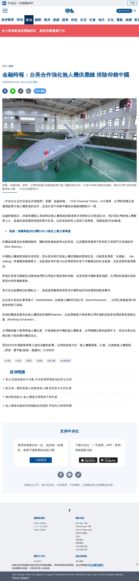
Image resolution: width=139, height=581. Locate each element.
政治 (29, 20)
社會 (92, 20)
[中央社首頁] (69, 10)
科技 (74, 20)
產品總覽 (79, 561)
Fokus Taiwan (40, 530)
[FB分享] (5, 91)
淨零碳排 (79, 540)
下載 (132, 3)
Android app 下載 (83, 526)
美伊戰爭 (7, 20)
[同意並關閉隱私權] (137, 564)
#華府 (29, 360)
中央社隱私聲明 (95, 565)
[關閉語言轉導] (137, 574)
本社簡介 (38, 561)
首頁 (4, 66)
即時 (20, 20)
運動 (119, 20)
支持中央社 (124, 11)
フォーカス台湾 (40, 526)
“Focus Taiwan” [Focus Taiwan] (20, 578)
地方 (101, 20)
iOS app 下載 (81, 523)
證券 (65, 20)
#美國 (39, 360)
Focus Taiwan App (84, 530)
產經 (56, 20)
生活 (83, 20)
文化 (110, 20)
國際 (38, 20)
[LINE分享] (13, 91)
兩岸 (47, 20)
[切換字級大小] (28, 91)
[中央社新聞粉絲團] (69, 511)
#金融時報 (65, 360)
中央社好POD (82, 550)
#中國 (7, 360)
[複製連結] (20, 91)
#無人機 (51, 360)
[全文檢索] (135, 11)
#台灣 (18, 360)
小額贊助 (40, 459)
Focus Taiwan (40, 523)
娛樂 (128, 20)
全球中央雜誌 (81, 533)
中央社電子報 (81, 546)
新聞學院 (79, 543)
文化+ (78, 536)
